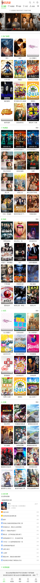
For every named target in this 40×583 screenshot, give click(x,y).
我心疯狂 (33, 284)
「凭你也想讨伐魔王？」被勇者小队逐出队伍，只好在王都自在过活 (20, 467)
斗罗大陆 (7, 79)
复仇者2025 (33, 241)
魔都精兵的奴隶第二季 (7, 467)
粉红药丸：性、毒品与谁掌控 (20, 241)
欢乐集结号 (20, 375)
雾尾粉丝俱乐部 (33, 424)
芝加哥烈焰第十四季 (20, 149)
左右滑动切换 (5, 496)
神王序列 (7, 424)
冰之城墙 (7, 445)
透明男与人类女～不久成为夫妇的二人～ (7, 488)
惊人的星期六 (33, 332)
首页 (3, 6)
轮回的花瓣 (20, 445)
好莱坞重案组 (33, 262)
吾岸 (20, 58)
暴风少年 (33, 305)
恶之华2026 (7, 171)
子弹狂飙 (7, 284)
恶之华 (7, 192)
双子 (20, 262)
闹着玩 (33, 101)
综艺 (25, 6)
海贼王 (20, 79)
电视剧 (11, 6)
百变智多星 (20, 332)
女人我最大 (33, 58)
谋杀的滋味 (20, 171)
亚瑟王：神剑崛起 (7, 262)
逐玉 (7, 58)
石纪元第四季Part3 (33, 488)
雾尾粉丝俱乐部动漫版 (33, 445)
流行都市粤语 (20, 354)
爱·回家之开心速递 (20, 101)
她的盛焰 (7, 101)
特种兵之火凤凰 (33, 79)
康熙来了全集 (33, 122)
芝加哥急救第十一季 (7, 149)
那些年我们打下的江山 (20, 214)
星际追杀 (7, 305)
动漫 (32, 6)
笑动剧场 (33, 354)
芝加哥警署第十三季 (33, 149)
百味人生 (20, 192)
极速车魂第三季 (20, 488)
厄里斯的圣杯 (33, 467)
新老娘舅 (7, 375)
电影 (18, 6)
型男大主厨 (7, 397)
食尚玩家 (7, 122)
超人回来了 (33, 397)
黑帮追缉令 (7, 241)
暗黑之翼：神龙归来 (20, 305)
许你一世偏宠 (7, 214)
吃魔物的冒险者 (20, 424)
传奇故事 (33, 375)
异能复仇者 (20, 284)
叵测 (33, 171)
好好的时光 (20, 122)
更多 (37, 128)
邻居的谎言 (33, 214)
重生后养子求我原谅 (33, 192)
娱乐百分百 (7, 354)
